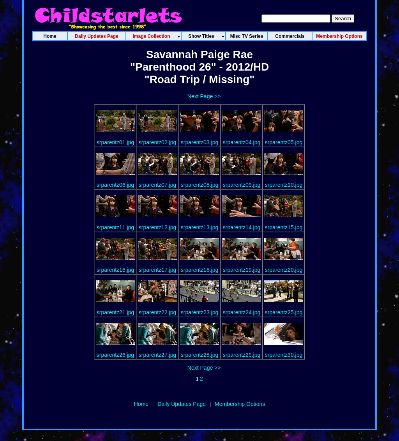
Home (141, 404)
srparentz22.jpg (158, 312)
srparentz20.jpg (284, 270)
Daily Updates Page (181, 404)
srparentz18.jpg (200, 270)
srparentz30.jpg (284, 355)
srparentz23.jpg (200, 312)
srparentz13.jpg (200, 227)
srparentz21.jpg (115, 312)
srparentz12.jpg (158, 227)
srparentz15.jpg (284, 227)
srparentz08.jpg (200, 185)
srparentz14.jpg (242, 227)
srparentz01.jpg (115, 142)
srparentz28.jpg (200, 355)
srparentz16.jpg (115, 270)
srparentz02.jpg (158, 142)
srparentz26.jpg (115, 355)
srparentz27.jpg (158, 355)
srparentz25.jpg (284, 312)
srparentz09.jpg (242, 185)
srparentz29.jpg (242, 355)
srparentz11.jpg (115, 227)
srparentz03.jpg (200, 142)
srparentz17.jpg (158, 270)
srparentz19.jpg (242, 270)
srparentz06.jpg (115, 185)
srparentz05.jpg (284, 142)
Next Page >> (204, 96)
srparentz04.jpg (242, 142)
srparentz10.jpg (284, 185)
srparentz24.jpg (242, 312)
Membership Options (240, 404)
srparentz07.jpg (158, 185)
